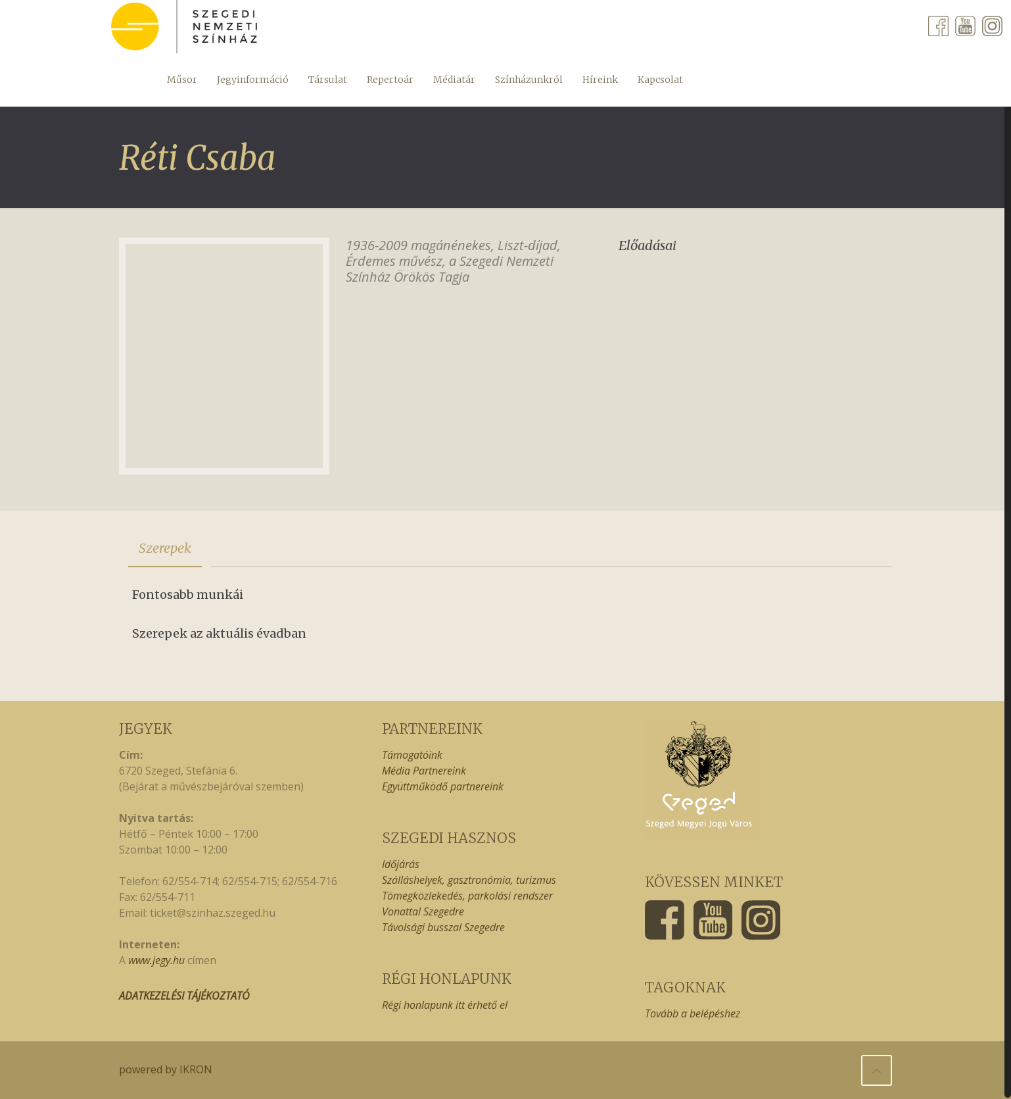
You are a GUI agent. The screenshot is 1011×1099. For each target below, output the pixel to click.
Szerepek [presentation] (165, 548)
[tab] (165, 548)
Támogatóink (412, 755)
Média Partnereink (424, 770)
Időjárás (400, 864)
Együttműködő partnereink (443, 786)
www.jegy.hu (156, 960)
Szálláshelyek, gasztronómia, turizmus (469, 880)
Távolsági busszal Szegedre (443, 927)
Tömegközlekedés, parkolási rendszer (467, 895)
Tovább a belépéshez (692, 1013)
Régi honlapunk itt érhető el (444, 1005)
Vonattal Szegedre (423, 911)
